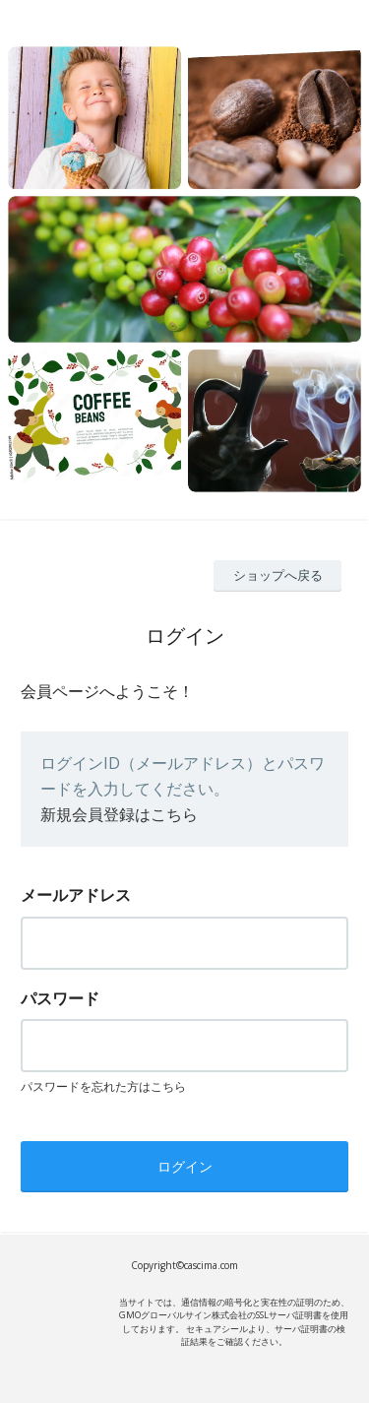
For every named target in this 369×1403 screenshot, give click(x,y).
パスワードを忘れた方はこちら (103, 1086)
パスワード (60, 998)
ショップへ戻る (278, 575)
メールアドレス (76, 895)
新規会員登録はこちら (119, 814)
